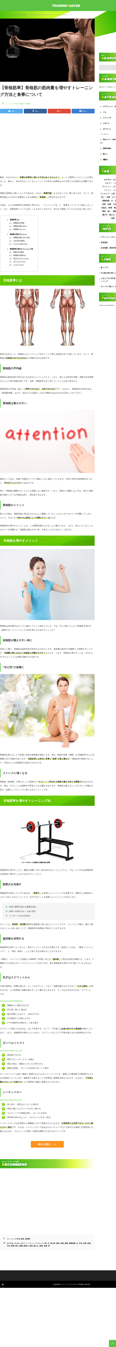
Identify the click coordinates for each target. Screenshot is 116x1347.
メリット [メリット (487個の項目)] (107, 190)
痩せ (16, 1246)
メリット (31, 1243)
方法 (8, 1246)
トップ (2, 14)
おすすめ (10, 1243)
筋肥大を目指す (16, 252)
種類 (21, 1246)
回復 (62, 1243)
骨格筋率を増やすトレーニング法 (20, 249)
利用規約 (104, 242)
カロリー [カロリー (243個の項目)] (108, 183)
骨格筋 (24, 15)
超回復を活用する (17, 255)
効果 (57, 1243)
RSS (2, 1284)
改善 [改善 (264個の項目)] (109, 204)
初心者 (52, 1243)
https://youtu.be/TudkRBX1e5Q (11, 1001)
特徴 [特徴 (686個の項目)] (110, 208)
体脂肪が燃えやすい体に (19, 237)
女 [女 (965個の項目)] (112, 201)
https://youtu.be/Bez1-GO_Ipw (11, 1050)
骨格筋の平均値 (16, 223)
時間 (12, 1246)
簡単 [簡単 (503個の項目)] (104, 211)
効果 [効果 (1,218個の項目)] (108, 197)
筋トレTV (104, 267)
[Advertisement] (56, 145)
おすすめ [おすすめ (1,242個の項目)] (107, 180)
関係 (41, 1246)
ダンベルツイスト (17, 261)
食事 (45, 1246)
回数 (66, 1243)
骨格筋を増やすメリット (17, 234)
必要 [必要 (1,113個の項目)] (104, 204)
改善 (88, 1243)
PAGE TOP (112, 1343)
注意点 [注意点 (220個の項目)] (103, 208)
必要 (84, 1243)
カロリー (23, 1243)
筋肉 (20, 15)
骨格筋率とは (13, 219)
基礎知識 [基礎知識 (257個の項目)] (105, 201)
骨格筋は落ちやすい (18, 226)
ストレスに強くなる (18, 244)
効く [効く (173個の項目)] (103, 197)
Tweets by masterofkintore (106, 305)
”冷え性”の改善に (17, 240)
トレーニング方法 (12, 15)
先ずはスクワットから (19, 258)
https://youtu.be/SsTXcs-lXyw (10, 1100)
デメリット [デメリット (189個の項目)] (106, 187)
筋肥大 (25, 1246)
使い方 (46, 1243)
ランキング (39, 1243)
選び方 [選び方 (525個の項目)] (104, 215)
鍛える (36, 1246)
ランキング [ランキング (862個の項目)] (104, 194)
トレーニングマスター (69, 1284)
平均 (80, 1243)
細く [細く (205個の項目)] (109, 211)
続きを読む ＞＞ (47, 1144)
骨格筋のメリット (17, 229)
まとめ (16, 1243)
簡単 (31, 1246)
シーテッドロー (16, 265)
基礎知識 (72, 1243)
